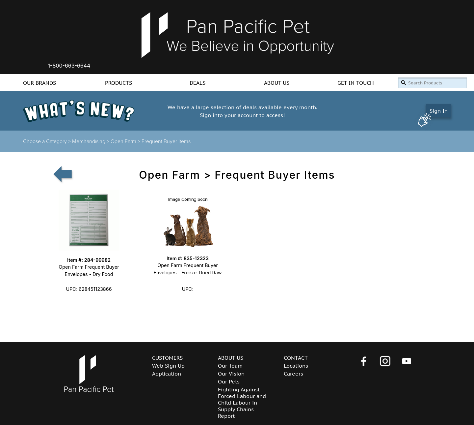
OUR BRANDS (39, 82)
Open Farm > (126, 141)
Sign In (439, 110)
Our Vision (231, 373)
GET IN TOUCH (355, 82)
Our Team (230, 365)
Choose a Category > (47, 141)
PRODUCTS (118, 82)
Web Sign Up (168, 365)
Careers (293, 373)
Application (166, 373)
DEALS (197, 82)
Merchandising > (91, 141)
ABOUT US (276, 82)
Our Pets (229, 381)
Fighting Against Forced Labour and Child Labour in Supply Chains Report (242, 402)
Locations (296, 365)
